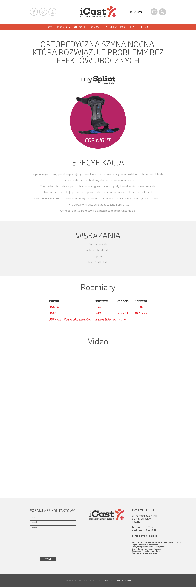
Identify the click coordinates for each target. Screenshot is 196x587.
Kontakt (144, 27)
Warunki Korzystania (106, 580)
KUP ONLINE (81, 27)
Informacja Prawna (123, 580)
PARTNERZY (127, 27)
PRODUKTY (63, 27)
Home (50, 27)
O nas (95, 27)
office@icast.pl (148, 535)
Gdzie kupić (109, 27)
